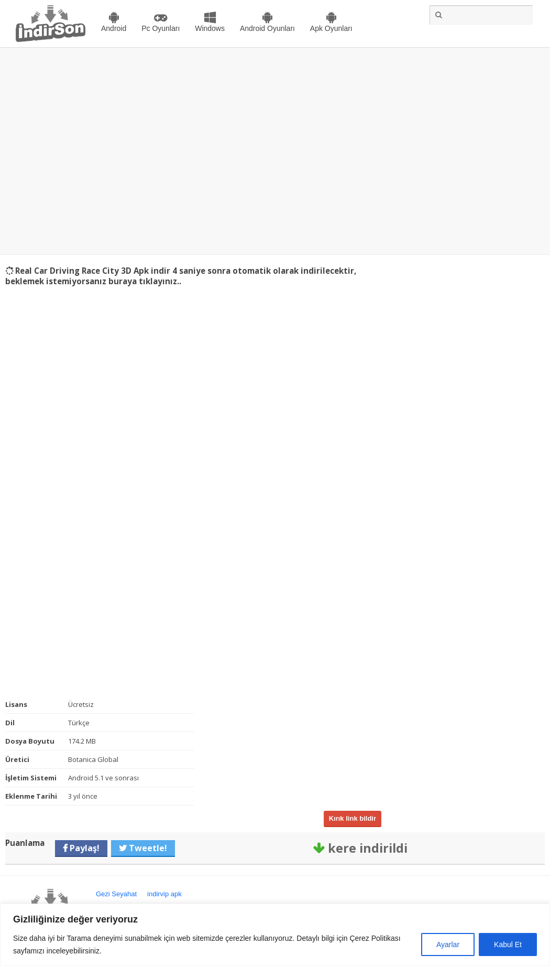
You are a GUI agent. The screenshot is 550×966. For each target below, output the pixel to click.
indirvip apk (164, 894)
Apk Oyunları (331, 28)
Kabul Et (508, 944)
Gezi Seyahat (116, 894)
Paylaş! (84, 848)
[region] (275, 935)
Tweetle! (147, 848)
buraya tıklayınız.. (144, 281)
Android (113, 28)
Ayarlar (447, 944)
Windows (210, 28)
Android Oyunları (267, 28)
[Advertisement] (98, 151)
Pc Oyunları (160, 28)
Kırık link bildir (352, 818)
